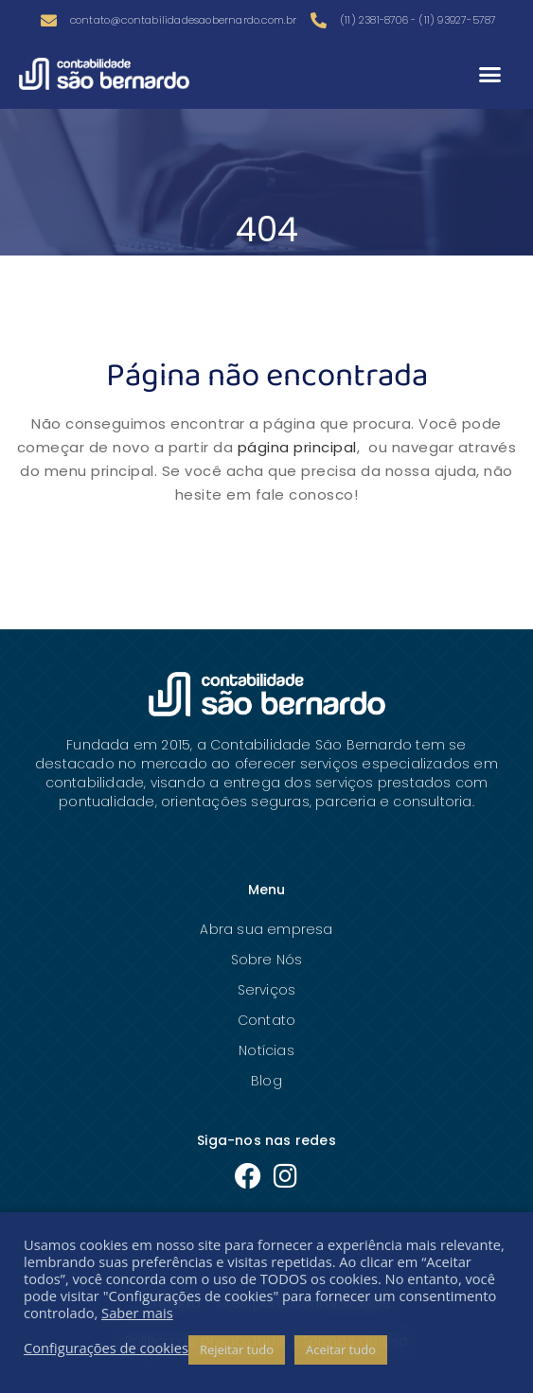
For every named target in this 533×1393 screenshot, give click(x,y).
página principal (297, 447)
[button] (489, 74)
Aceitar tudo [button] (341, 1349)
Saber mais (137, 1312)
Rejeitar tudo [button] (237, 1349)
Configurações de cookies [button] (106, 1347)
